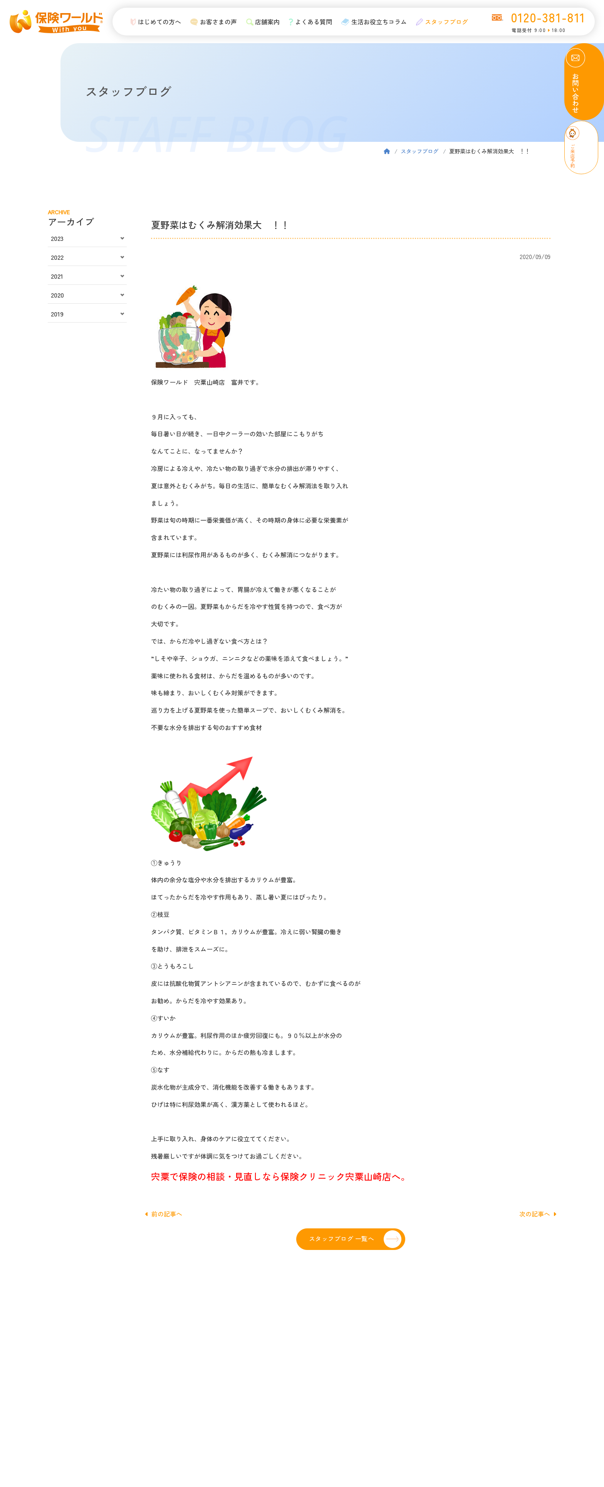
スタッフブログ (440, 21)
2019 (57, 313)
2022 (57, 257)
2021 (57, 276)
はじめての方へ (153, 21)
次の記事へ (537, 1213)
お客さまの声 (211, 21)
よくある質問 (308, 21)
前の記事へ (163, 1213)
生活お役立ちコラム (371, 21)
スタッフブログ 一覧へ (341, 1238)
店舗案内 (261, 21)
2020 (57, 294)
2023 (57, 238)
